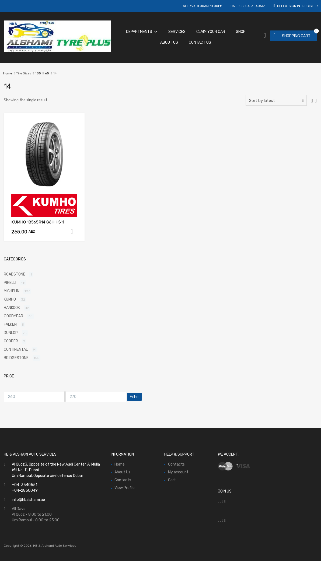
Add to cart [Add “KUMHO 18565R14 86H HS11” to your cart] (74, 231)
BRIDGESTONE (16, 358)
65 (47, 73)
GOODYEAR (13, 316)
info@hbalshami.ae (28, 499)
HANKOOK (12, 307)
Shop (241, 31)
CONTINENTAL (16, 349)
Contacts (122, 480)
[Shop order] (276, 100)
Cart (172, 480)
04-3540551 (255, 6)
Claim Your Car (210, 31)
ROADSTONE (14, 274)
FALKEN (10, 324)
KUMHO (10, 299)
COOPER (11, 341)
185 (38, 73)
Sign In (294, 6)
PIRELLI (10, 282)
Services (177, 31)
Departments (142, 31)
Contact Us (200, 42)
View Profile (124, 488)
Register (310, 6)
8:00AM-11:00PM (209, 6)
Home (7, 73)
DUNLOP (11, 333)
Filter (134, 396)
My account (178, 472)
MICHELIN (11, 291)
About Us (169, 42)
